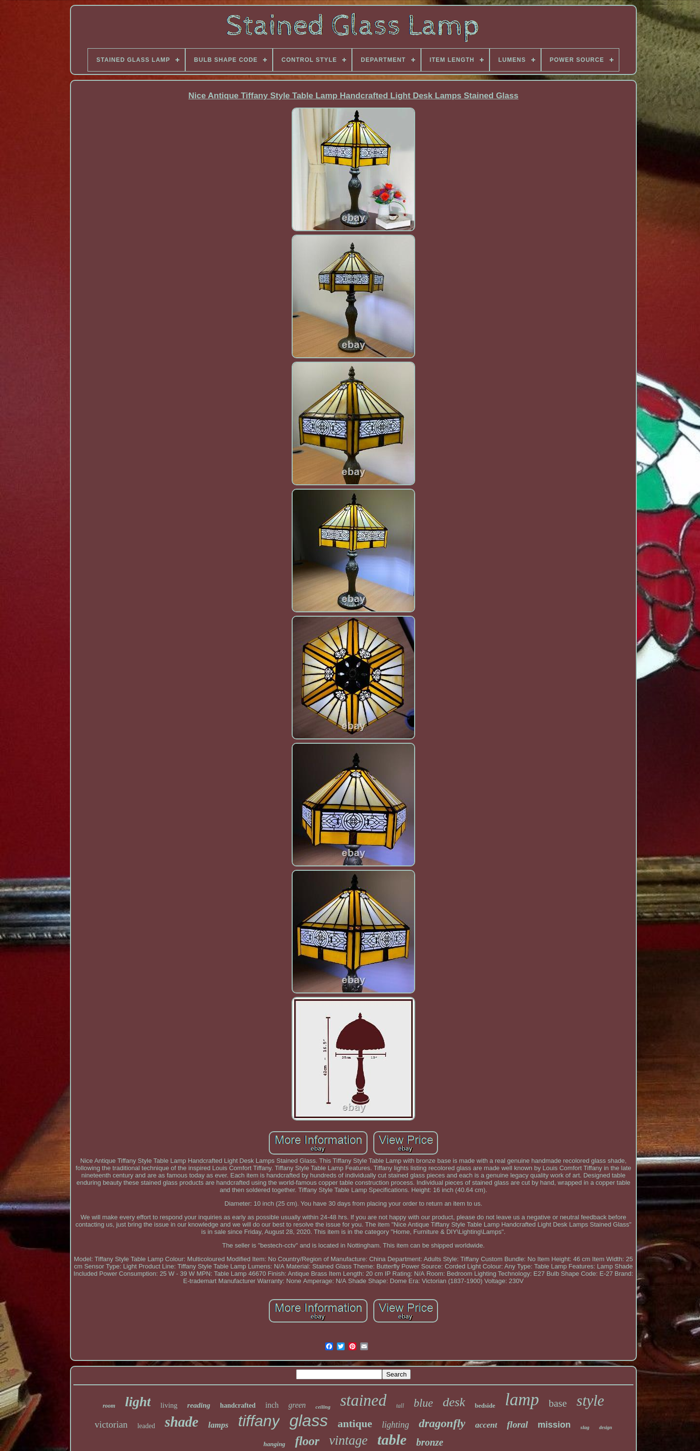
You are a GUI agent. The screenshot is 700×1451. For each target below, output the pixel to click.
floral (517, 1424)
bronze (429, 1442)
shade (181, 1422)
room (109, 1405)
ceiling (323, 1407)
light (138, 1401)
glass (308, 1420)
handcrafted (238, 1405)
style (590, 1400)
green (297, 1405)
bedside (485, 1405)
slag (584, 1427)
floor (307, 1441)
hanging (274, 1444)
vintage (348, 1440)
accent (486, 1425)
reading (198, 1405)
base (558, 1403)
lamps (218, 1425)
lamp (522, 1399)
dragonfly (442, 1423)
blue (423, 1403)
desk (454, 1402)
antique (355, 1423)
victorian (111, 1424)
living (168, 1405)
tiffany (259, 1421)
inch (272, 1405)
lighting (395, 1425)
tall (400, 1405)
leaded (146, 1426)
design (605, 1427)
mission (554, 1425)
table (391, 1440)
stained (363, 1400)
